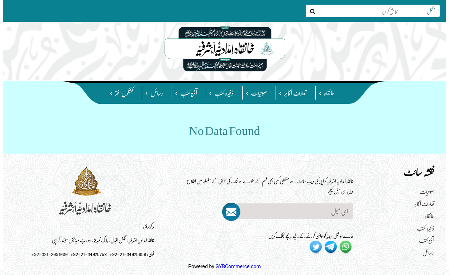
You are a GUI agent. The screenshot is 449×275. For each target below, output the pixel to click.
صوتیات (259, 92)
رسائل (157, 92)
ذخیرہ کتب (224, 92)
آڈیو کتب (188, 92)
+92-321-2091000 (49, 253)
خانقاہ (329, 92)
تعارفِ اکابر (295, 92)
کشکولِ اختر (124, 92)
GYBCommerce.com (238, 266)
